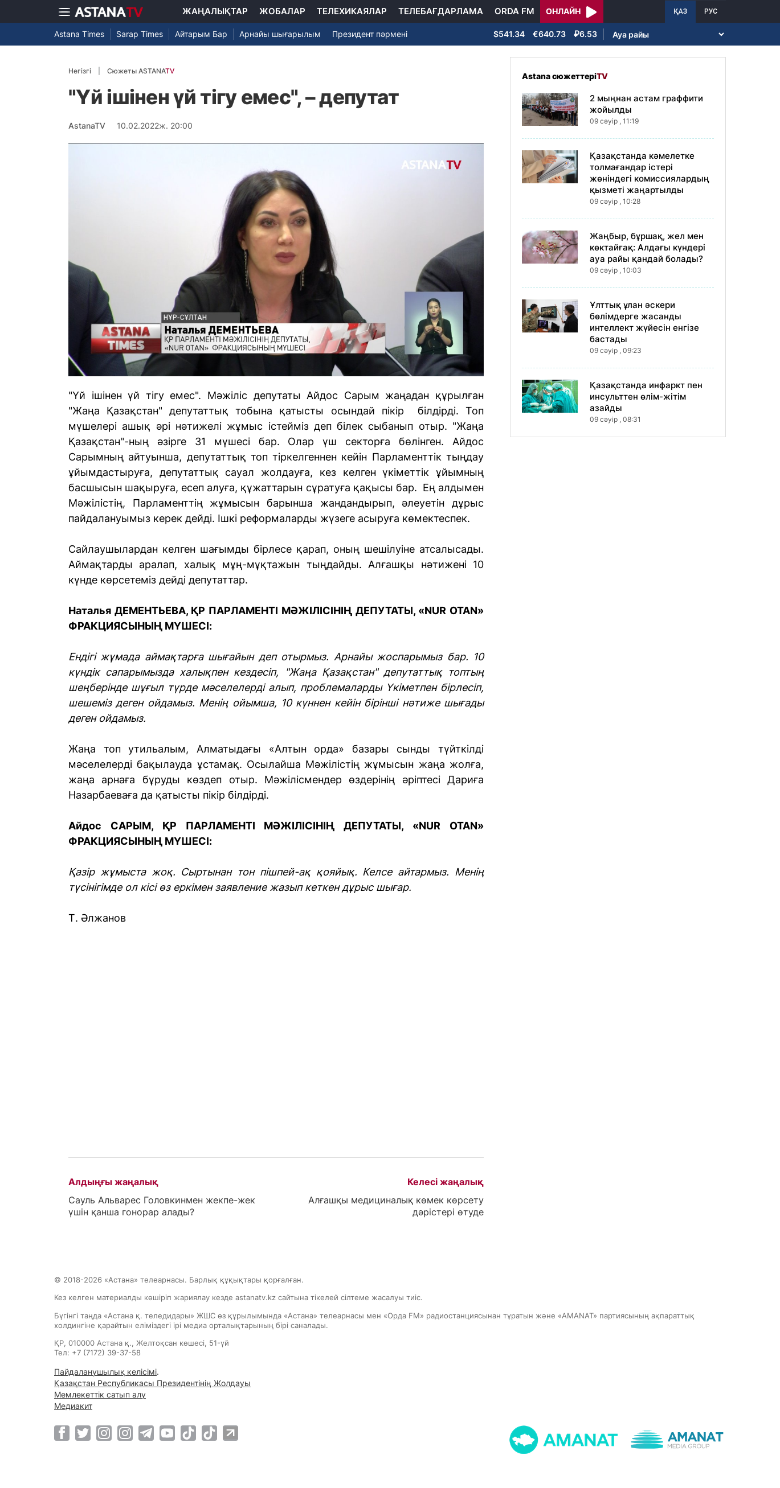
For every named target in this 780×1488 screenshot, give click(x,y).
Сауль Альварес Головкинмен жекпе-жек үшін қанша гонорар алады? (161, 1206)
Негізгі (79, 71)
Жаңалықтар (215, 11)
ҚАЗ (680, 11)
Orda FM (514, 11)
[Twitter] (83, 1433)
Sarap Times (139, 34)
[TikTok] (188, 1433)
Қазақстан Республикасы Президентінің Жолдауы (152, 1383)
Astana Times (79, 34)
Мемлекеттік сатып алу (100, 1394)
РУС (710, 11)
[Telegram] (146, 1433)
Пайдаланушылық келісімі (105, 1371)
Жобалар (282, 11)
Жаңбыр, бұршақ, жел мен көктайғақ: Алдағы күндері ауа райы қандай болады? (647, 247)
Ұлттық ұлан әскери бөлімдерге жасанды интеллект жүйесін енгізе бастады (644, 321)
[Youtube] (167, 1433)
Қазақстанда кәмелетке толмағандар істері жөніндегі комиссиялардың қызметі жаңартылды (649, 172)
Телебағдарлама (440, 11)
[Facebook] (62, 1433)
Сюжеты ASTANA (140, 71)
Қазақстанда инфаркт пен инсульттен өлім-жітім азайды (646, 396)
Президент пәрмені (369, 34)
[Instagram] (104, 1433)
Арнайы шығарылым (280, 34)
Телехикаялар (352, 11)
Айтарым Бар (201, 34)
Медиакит (73, 1406)
